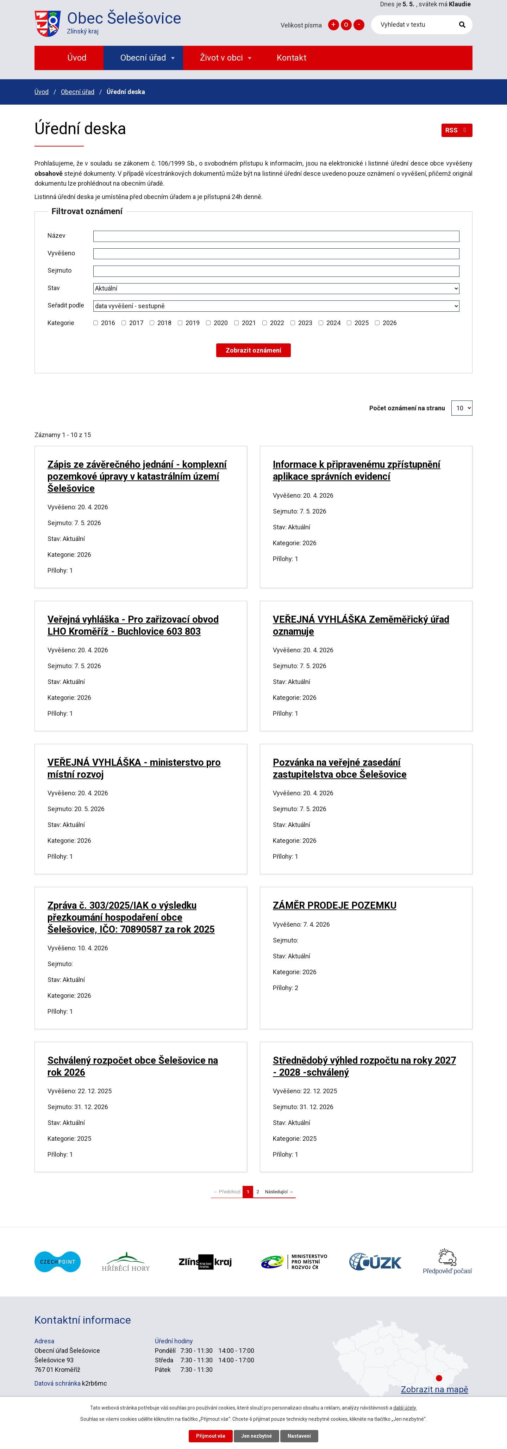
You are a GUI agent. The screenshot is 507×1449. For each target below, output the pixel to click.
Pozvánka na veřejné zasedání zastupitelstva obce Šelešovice (340, 768)
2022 (277, 323)
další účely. (405, 1408)
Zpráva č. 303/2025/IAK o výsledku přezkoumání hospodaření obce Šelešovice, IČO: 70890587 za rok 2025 (131, 917)
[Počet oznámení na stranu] (461, 408)
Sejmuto (59, 270)
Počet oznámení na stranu (407, 408)
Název (56, 235)
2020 (221, 323)
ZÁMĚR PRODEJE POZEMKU (334, 905)
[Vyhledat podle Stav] (276, 288)
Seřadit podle (66, 305)
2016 (108, 323)
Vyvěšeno (61, 253)
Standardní (346, 24)
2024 (333, 323)
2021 (249, 323)
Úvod (42, 91)
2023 (305, 323)
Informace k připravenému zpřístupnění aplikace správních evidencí (356, 470)
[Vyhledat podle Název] (276, 236)
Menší (358, 24)
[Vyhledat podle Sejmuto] (276, 271)
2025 (362, 323)
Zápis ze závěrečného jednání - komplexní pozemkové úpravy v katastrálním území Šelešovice (137, 476)
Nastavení (299, 1436)
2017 (136, 323)
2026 (390, 323)
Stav (54, 288)
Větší (333, 24)
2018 (164, 323)
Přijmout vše (210, 1436)
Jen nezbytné (256, 1436)
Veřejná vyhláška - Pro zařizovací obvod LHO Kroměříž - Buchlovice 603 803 (133, 625)
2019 (193, 323)
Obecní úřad (77, 91)
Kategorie (61, 323)
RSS (457, 130)
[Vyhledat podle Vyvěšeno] (276, 254)
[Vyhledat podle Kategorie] (95, 323)
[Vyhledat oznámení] (253, 350)
